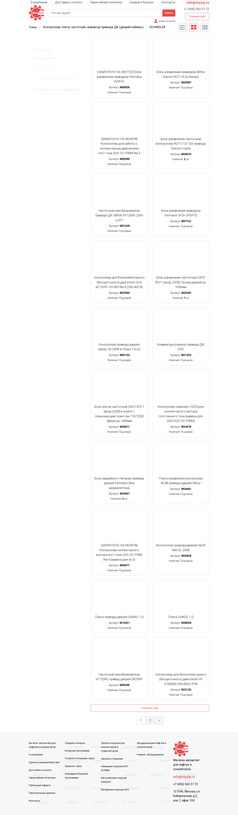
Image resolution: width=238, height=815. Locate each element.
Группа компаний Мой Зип (45, 762)
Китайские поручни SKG (115, 789)
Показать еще (149, 707)
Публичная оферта (40, 785)
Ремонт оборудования (151, 754)
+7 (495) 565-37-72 (196, 9)
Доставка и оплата (68, 2)
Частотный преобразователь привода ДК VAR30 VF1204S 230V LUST (119, 215)
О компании (38, 2)
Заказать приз (74, 765)
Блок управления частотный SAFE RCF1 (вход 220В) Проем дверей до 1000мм (180, 282)
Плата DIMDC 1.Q (180, 617)
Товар (33, 27)
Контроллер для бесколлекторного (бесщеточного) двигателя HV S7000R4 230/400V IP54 (180, 679)
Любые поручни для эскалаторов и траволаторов (113, 746)
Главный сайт (197, 16)
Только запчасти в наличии (55, 70)
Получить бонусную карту (80, 758)
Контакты (168, 2)
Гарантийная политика (106, 2)
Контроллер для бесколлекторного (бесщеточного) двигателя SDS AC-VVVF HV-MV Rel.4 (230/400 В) (119, 282)
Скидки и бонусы (141, 2)
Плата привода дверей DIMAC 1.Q (119, 617)
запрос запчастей (166, 21)
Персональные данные (43, 792)
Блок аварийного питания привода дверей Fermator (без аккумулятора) (119, 483)
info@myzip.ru (197, 2)
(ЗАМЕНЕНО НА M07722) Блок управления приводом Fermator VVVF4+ (119, 76)
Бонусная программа (78, 750)
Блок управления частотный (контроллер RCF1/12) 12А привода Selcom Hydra (181, 143)
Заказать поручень (113, 758)
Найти (169, 13)
